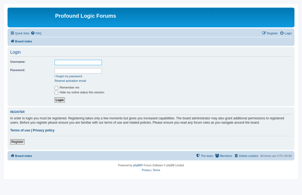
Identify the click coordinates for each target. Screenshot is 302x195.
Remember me (67, 87)
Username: (18, 61)
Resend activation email (70, 80)
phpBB (137, 165)
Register (17, 142)
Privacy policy (44, 130)
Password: (17, 70)
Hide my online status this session (79, 92)
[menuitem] (36, 33)
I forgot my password (68, 76)
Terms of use (20, 130)
